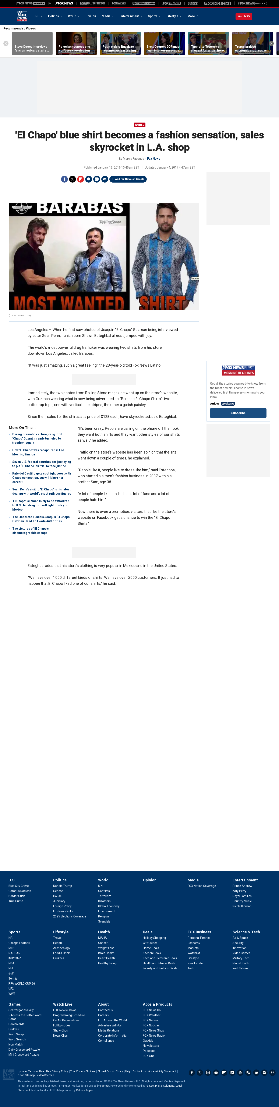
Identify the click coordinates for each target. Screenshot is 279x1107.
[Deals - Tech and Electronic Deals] (160, 958)
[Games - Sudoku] (13, 1029)
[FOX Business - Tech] (191, 968)
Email (104, 179)
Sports (153, 16)
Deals (147, 932)
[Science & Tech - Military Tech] (241, 958)
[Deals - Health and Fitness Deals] (159, 963)
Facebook (64, 179)
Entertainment (130, 16)
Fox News (22, 16)
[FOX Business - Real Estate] (195, 963)
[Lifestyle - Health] (57, 943)
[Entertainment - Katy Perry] (239, 891)
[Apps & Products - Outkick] (148, 1040)
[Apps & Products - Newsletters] (151, 1045)
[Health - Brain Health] (106, 953)
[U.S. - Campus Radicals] (20, 891)
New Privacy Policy (57, 1071)
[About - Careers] (103, 1015)
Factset (104, 1085)
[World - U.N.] (100, 886)
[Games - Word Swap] (16, 1034)
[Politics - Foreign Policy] (62, 906)
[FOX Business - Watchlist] (194, 953)
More (191, 16)
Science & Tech (246, 932)
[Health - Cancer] (103, 943)
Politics (53, 16)
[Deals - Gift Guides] (150, 943)
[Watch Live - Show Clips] (60, 1030)
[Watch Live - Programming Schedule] (69, 1015)
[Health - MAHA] (102, 937)
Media (106, 16)
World (72, 16)
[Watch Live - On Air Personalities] (66, 1020)
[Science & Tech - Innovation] (240, 948)
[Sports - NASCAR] (14, 953)
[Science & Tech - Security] (238, 943)
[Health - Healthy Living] (107, 963)
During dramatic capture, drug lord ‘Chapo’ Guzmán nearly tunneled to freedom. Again (37, 438)
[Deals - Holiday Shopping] (154, 937)
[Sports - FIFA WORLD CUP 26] (21, 983)
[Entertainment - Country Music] (242, 901)
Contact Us (139, 1071)
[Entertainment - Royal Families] (242, 896)
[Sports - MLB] (11, 948)
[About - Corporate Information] (113, 1035)
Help (127, 1071)
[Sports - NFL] (10, 937)
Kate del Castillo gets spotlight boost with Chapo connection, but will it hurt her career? (41, 478)
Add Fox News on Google (129, 179)
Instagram (208, 1072)
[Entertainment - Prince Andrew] (242, 886)
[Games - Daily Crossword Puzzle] (24, 1049)
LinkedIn (232, 1072)
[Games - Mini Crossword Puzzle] (23, 1054)
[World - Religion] (103, 916)
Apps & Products (157, 1004)
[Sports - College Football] (19, 943)
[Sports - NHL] (11, 968)
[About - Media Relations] (109, 1030)
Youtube (216, 1072)
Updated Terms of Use (31, 1071)
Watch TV (244, 16)
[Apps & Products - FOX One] (149, 1056)
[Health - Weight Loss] (106, 948)
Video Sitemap (45, 1075)
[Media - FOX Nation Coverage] (202, 886)
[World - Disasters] (104, 901)
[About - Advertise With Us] (110, 1025)
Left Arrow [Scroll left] (5, 43)
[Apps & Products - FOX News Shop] (153, 1030)
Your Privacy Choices (82, 1071)
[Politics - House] (57, 896)
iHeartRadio (272, 1072)
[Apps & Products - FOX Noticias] (151, 1025)
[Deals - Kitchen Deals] (152, 953)
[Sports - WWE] (11, 993)
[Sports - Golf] (11, 973)
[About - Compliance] (106, 1040)
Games (14, 1004)
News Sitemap (26, 1075)
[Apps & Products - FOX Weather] (151, 1015)
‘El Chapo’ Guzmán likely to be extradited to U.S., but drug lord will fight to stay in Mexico (40, 505)
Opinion (90, 16)
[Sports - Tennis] (12, 978)
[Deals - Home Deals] (151, 948)
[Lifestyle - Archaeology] (61, 948)
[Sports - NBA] (11, 963)
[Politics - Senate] (58, 891)
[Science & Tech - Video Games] (241, 953)
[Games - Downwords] (16, 1024)
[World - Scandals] (104, 921)
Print (96, 179)
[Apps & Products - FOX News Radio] (154, 1035)
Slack (240, 1072)
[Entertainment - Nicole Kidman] (242, 906)
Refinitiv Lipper (84, 1090)
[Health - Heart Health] (106, 958)
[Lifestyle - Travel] (57, 937)
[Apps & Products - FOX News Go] (152, 1010)
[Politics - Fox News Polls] (63, 911)
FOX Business (199, 932)
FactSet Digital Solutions (160, 1085)
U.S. (36, 16)
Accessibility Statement (162, 1071)
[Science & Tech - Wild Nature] (240, 968)
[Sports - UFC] (11, 988)
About (103, 1004)
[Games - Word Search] (17, 1039)
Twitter (72, 179)
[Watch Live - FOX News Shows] (65, 1010)
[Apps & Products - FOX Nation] (150, 1020)
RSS (248, 1072)
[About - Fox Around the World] (112, 1020)
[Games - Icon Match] (15, 1044)
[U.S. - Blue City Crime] (18, 886)
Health (104, 932)
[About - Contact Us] (105, 1010)
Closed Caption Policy (110, 1071)
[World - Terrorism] (104, 896)
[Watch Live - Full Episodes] (61, 1025)
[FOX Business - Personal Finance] (199, 937)
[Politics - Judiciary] (59, 901)
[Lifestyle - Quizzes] (58, 958)
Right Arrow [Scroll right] (271, 43)
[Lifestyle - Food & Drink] (61, 953)
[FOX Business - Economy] (194, 943)
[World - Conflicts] (104, 891)
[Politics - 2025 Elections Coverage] (69, 916)
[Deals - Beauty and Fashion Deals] (160, 968)
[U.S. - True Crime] (15, 901)
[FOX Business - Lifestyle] (193, 958)
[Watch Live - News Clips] (60, 1035)
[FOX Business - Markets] (193, 948)
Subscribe (238, 413)
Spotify (264, 1072)
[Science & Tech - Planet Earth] (241, 963)
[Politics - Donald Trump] (62, 886)
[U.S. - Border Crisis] (16, 896)
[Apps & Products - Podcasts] (149, 1051)
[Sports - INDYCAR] (14, 958)
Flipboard (80, 179)
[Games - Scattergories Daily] (21, 1010)
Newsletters (256, 1072)
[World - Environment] (106, 911)
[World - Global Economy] (109, 906)
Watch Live (62, 1004)
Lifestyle (173, 16)
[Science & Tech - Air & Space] (240, 937)
